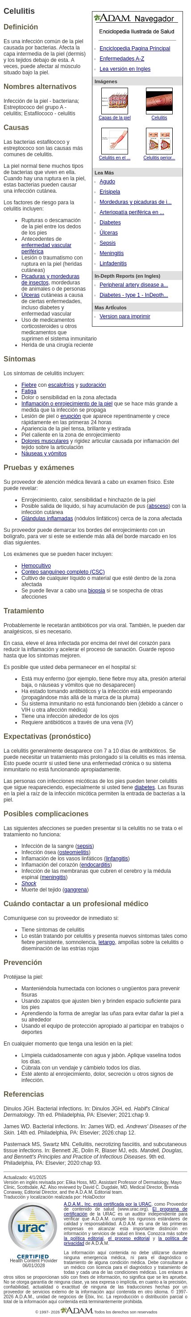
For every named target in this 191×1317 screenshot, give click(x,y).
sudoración (93, 385)
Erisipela (110, 192)
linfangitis (117, 858)
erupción (70, 416)
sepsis (84, 846)
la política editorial (84, 1238)
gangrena (75, 890)
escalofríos (61, 385)
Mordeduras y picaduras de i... (135, 202)
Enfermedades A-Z (122, 59)
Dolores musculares (45, 441)
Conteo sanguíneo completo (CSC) (63, 572)
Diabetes (110, 222)
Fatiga (28, 391)
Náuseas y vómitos (43, 453)
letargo (107, 942)
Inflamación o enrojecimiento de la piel (66, 404)
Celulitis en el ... (115, 155)
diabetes (145, 787)
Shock (28, 883)
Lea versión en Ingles (125, 69)
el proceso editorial (128, 1238)
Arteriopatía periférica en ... (132, 212)
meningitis (54, 877)
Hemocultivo (36, 566)
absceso (159, 506)
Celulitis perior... (159, 155)
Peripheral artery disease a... (134, 285)
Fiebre (29, 385)
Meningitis (112, 253)
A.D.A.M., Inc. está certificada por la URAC (107, 1204)
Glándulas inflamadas (47, 518)
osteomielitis (74, 852)
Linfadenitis (113, 263)
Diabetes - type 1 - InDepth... (134, 295)
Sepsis (108, 243)
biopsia (96, 591)
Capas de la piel (115, 115)
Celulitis (159, 115)
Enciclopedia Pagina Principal (135, 48)
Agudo (107, 181)
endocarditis (95, 865)
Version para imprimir (125, 316)
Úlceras (109, 233)
